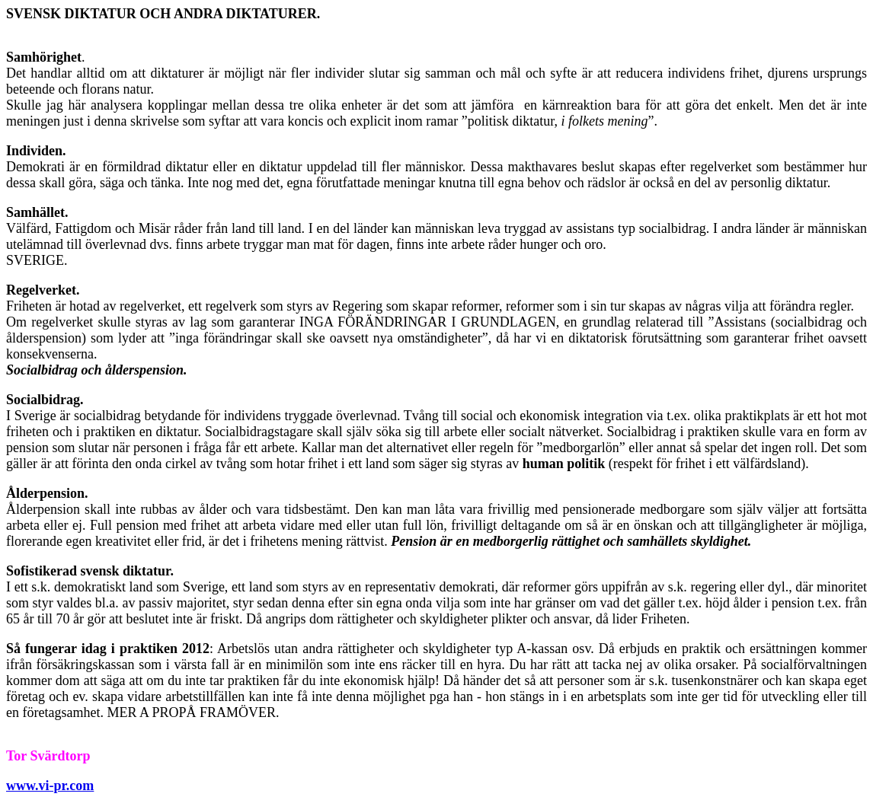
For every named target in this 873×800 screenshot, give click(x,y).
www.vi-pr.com (50, 785)
